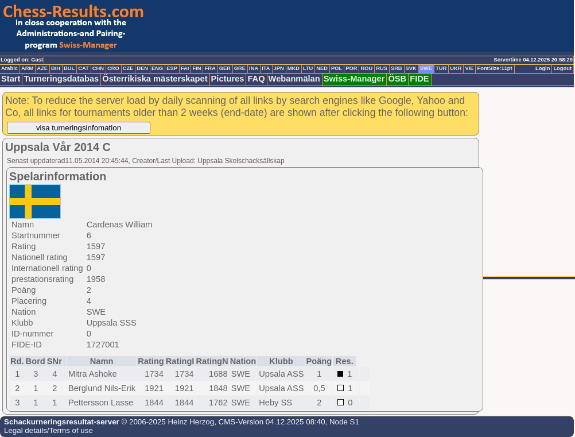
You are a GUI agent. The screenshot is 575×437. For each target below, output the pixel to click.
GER (225, 68)
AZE (42, 68)
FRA (209, 68)
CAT (83, 68)
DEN (142, 68)
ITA (266, 68)
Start (10, 78)
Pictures (227, 78)
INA (253, 68)
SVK (411, 68)
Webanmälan (294, 78)
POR (351, 68)
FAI (185, 68)
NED (322, 68)
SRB (396, 68)
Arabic (9, 68)
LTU (308, 68)
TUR (441, 68)
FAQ (256, 78)
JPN (279, 68)
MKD (294, 68)
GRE (240, 68)
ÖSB (397, 78)
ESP (171, 68)
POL (336, 68)
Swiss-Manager (354, 78)
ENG (157, 68)
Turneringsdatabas (61, 78)
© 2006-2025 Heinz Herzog (166, 421)
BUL (69, 68)
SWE (426, 68)
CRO (113, 68)
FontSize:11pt (494, 68)
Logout (562, 68)
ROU (366, 68)
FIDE (419, 78)
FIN (196, 68)
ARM (27, 68)
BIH (55, 68)
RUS (381, 68)
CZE (128, 68)
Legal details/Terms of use (48, 430)
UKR (455, 68)
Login (542, 68)
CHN (98, 68)
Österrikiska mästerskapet (154, 78)
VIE (469, 68)
